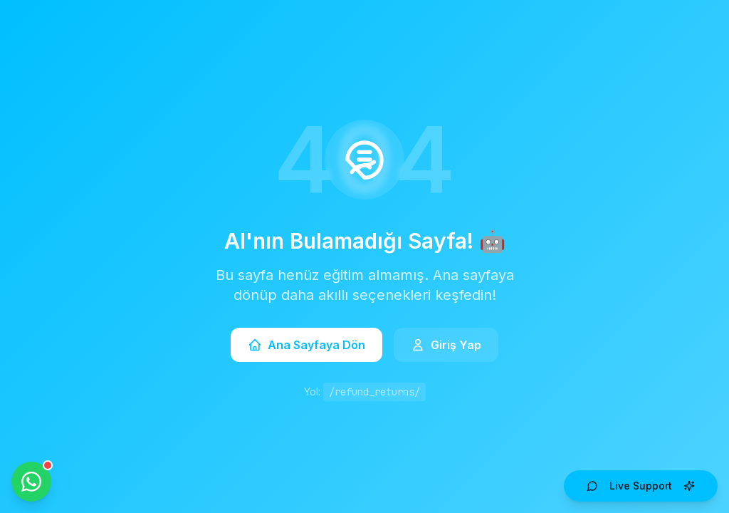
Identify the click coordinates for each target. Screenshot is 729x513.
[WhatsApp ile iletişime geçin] (31, 482)
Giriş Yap (446, 345)
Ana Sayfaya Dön (306, 345)
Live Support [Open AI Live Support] (641, 486)
